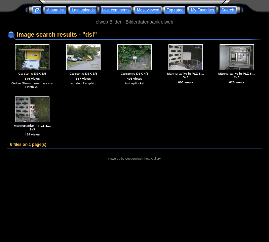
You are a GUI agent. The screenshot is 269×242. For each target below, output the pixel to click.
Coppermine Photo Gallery (143, 158)
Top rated (175, 10)
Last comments (115, 10)
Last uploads (83, 10)
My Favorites (202, 10)
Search (227, 10)
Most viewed (148, 10)
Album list (56, 10)
